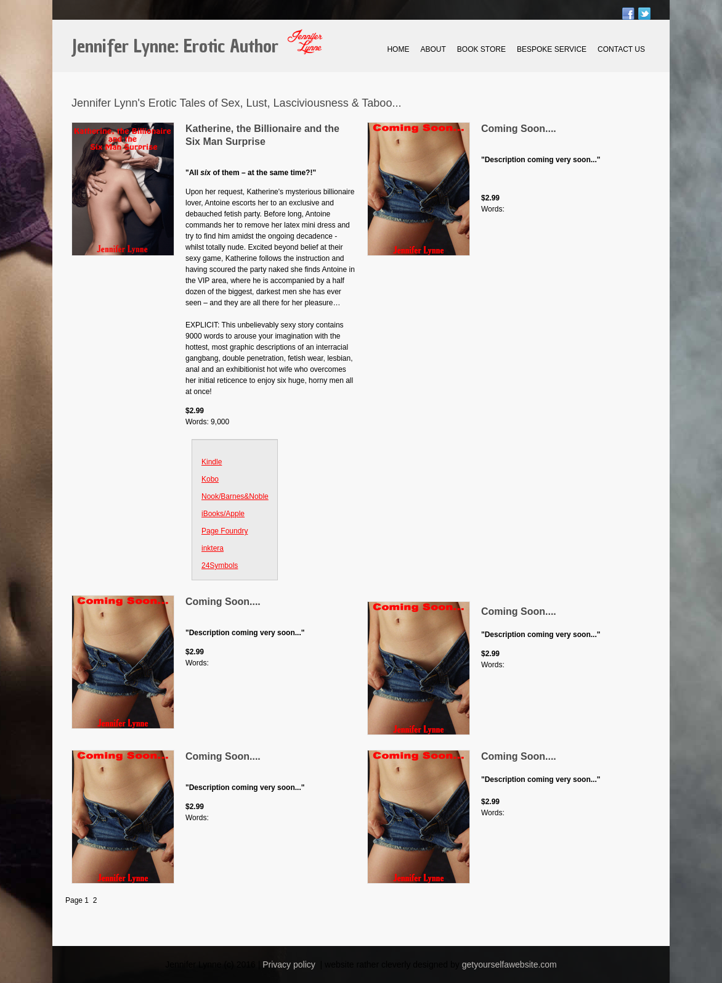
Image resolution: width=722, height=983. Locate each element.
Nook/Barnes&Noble (235, 496)
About (432, 49)
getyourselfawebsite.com (509, 964)
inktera (212, 548)
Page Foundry (224, 531)
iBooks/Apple (223, 513)
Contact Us (621, 49)
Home (398, 49)
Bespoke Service (551, 49)
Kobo (210, 479)
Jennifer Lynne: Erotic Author (174, 46)
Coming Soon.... (518, 128)
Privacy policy (288, 964)
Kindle (211, 462)
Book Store (481, 49)
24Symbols (219, 565)
